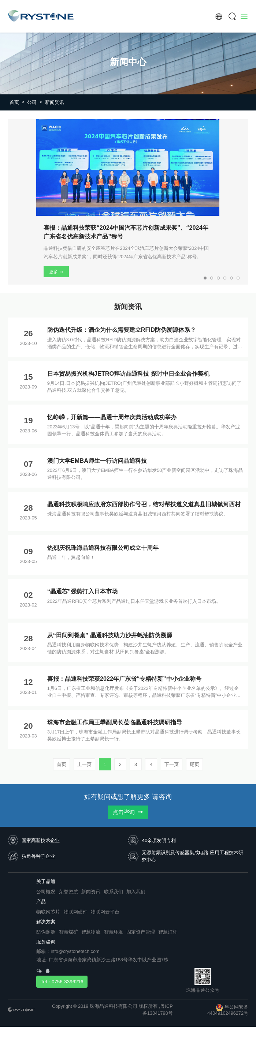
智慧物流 (90, 932)
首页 (17, 102)
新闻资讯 (54, 102)
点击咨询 (128, 812)
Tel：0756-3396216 (62, 981)
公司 (34, 102)
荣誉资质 (68, 891)
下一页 (171, 764)
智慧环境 (113, 932)
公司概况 (45, 891)
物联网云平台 (105, 912)
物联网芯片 (48, 912)
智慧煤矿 (68, 932)
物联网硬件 (76, 912)
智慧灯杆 (167, 932)
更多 (56, 271)
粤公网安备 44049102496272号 (227, 1010)
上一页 (84, 764)
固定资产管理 (140, 932)
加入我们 (135, 891)
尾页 (194, 764)
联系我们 (113, 891)
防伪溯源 (45, 932)
